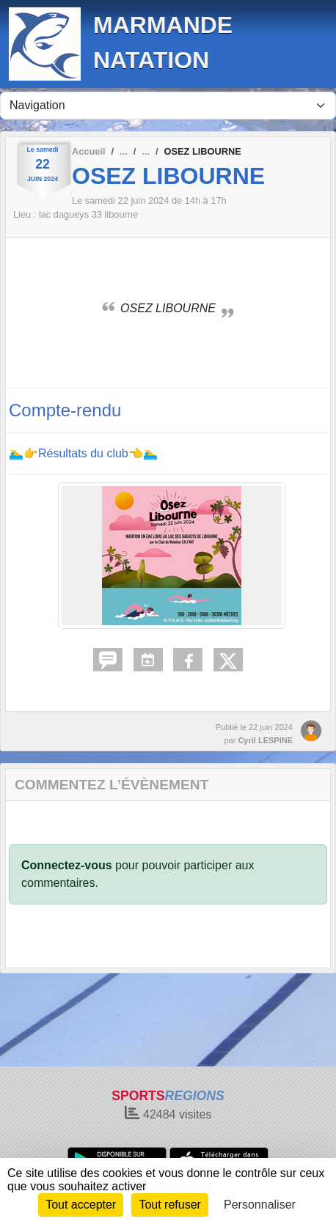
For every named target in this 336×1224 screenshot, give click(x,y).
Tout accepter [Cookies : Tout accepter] (80, 1204)
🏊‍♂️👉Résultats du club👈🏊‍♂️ (83, 453)
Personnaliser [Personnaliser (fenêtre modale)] (260, 1204)
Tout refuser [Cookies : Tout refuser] (169, 1204)
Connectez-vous (66, 865)
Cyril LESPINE (265, 740)
